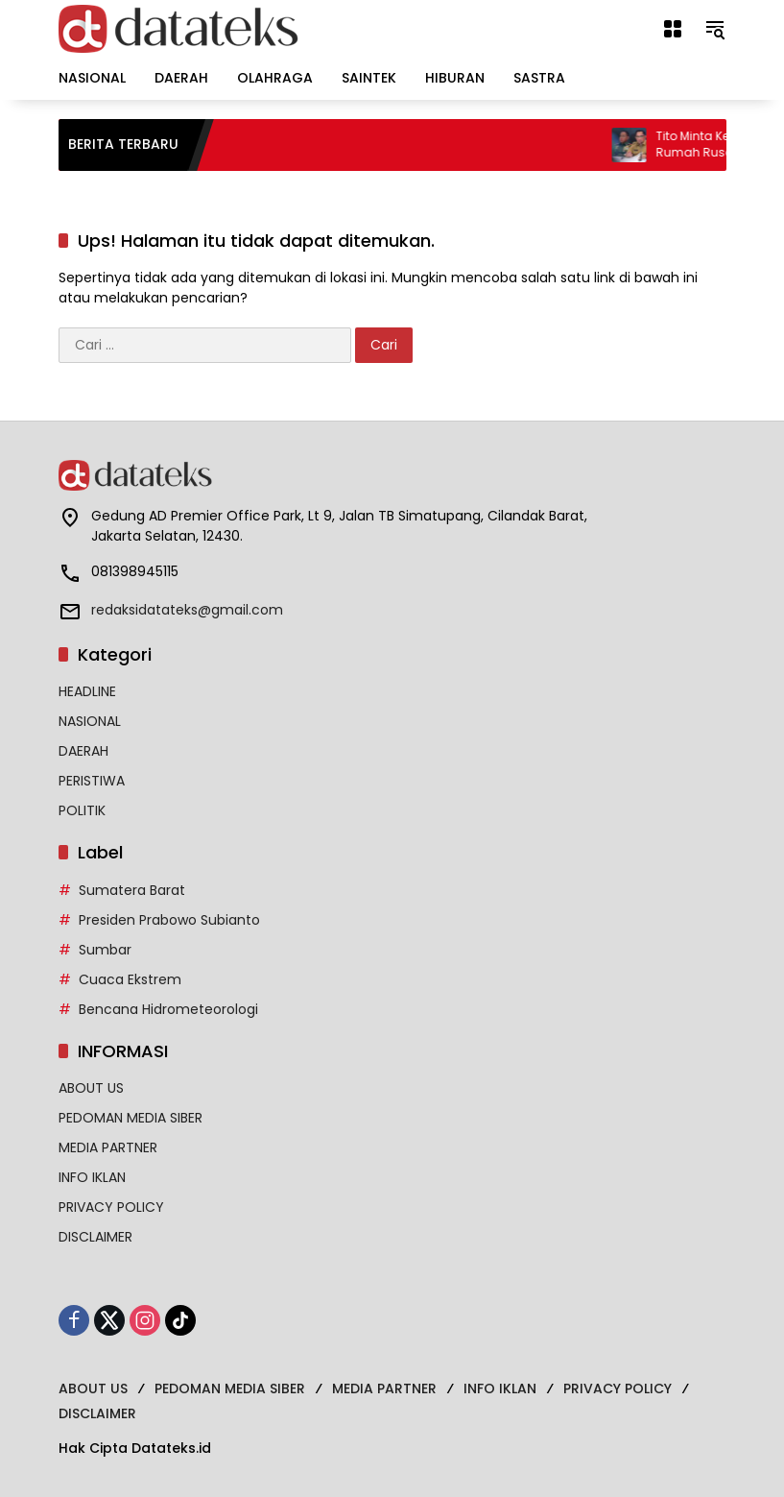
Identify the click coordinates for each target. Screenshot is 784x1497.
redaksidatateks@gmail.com (187, 609)
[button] (714, 28)
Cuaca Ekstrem (130, 979)
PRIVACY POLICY (111, 1207)
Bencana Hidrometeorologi (168, 1009)
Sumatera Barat (132, 890)
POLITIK (82, 810)
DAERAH (83, 751)
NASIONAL (90, 721)
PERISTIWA (92, 780)
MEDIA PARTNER (108, 1147)
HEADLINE (87, 691)
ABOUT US (91, 1088)
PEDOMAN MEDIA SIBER (130, 1117)
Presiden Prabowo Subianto (169, 920)
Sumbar (105, 949)
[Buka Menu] (672, 28)
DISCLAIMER (95, 1236)
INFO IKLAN (92, 1177)
